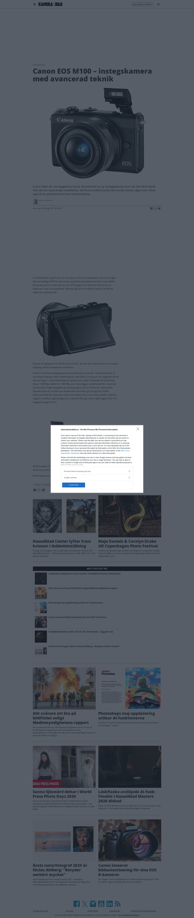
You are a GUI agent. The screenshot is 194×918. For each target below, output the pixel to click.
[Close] (138, 429)
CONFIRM (73, 485)
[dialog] (97, 459)
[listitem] (97, 471)
